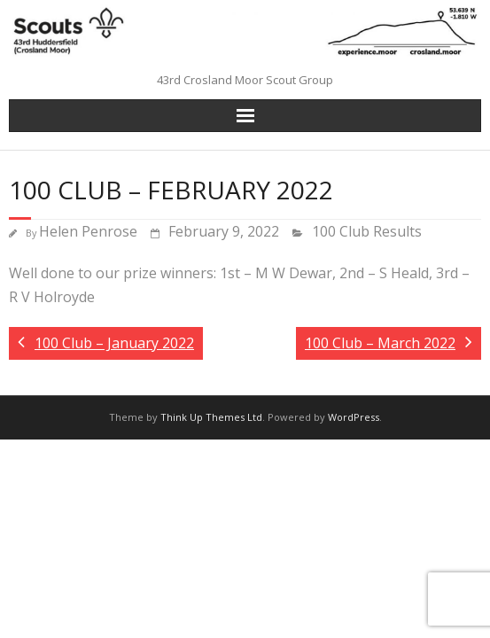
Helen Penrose (88, 231)
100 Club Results (367, 231)
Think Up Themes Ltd (211, 417)
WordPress (353, 417)
